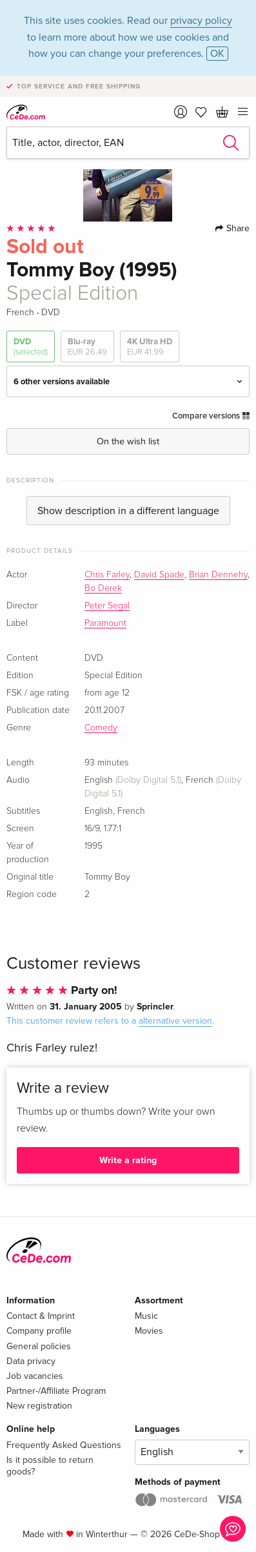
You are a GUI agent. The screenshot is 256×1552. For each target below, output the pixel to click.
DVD (31, 347)
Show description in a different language (128, 510)
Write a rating (128, 1160)
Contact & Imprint (40, 1315)
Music (146, 1315)
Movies (149, 1330)
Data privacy (30, 1361)
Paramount (105, 623)
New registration (39, 1405)
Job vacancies (34, 1376)
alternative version (175, 1020)
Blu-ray (87, 347)
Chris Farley (107, 574)
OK (217, 53)
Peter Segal (107, 605)
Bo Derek (103, 588)
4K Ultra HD (149, 347)
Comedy (100, 727)
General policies (38, 1346)
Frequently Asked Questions (63, 1445)
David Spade (159, 574)
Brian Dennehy (218, 574)
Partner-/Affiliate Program (56, 1390)
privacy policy (201, 20)
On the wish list (128, 441)
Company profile (39, 1330)
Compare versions (211, 416)
